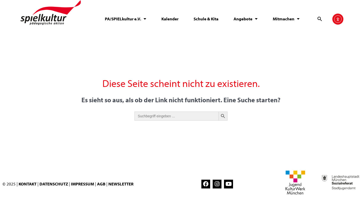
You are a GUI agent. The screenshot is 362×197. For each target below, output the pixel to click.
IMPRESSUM (82, 183)
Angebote (246, 18)
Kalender (169, 18)
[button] (319, 19)
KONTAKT (27, 183)
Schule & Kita (206, 18)
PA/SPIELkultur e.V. (125, 18)
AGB (101, 183)
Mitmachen (286, 18)
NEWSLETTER (120, 183)
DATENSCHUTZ (54, 183)
